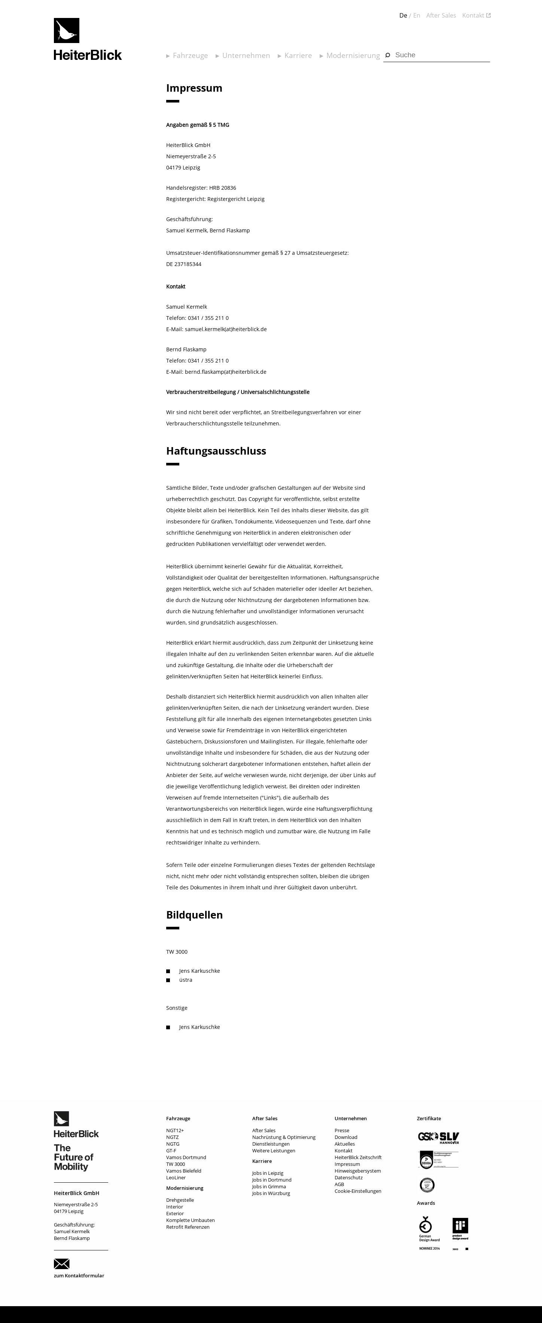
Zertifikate (429, 1118)
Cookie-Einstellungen (358, 1191)
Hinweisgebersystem (358, 1170)
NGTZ (172, 1137)
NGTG (172, 1143)
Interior (174, 1206)
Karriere (298, 55)
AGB (339, 1184)
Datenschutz (349, 1177)
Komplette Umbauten (190, 1220)
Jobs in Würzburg (271, 1193)
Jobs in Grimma (269, 1186)
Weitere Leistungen (273, 1150)
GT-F (171, 1150)
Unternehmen (246, 55)
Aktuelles (345, 1143)
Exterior (175, 1213)
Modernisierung (353, 55)
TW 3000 (175, 1164)
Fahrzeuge (190, 55)
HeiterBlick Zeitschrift (358, 1157)
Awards (426, 1203)
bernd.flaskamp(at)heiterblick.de (226, 371)
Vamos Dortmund (186, 1157)
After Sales (441, 15)
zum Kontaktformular (79, 1275)
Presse (342, 1130)
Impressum (347, 1164)
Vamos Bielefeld (183, 1170)
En (416, 15)
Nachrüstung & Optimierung (284, 1137)
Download (346, 1137)
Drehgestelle (180, 1200)
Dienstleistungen (271, 1143)
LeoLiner (176, 1177)
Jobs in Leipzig (267, 1173)
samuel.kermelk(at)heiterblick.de (226, 329)
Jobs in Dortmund (272, 1179)
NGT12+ (175, 1130)
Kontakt (473, 15)
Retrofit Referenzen (188, 1226)
